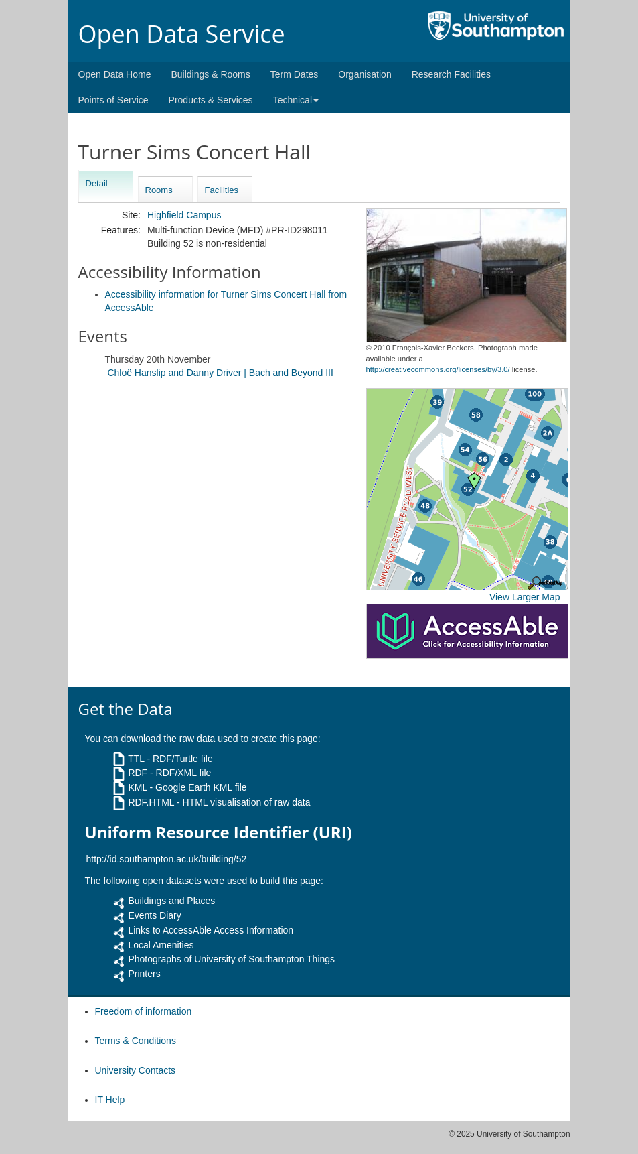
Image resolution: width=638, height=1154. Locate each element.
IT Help (110, 1099)
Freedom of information (143, 1011)
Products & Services (211, 99)
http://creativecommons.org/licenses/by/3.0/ (438, 369)
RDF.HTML (151, 802)
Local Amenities (160, 945)
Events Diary (154, 915)
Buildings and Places (171, 900)
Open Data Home (114, 74)
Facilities (222, 190)
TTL (136, 758)
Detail (97, 183)
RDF (137, 772)
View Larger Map (524, 597)
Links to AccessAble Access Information (210, 930)
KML (137, 787)
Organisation (364, 74)
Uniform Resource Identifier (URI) (218, 832)
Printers (144, 973)
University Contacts (135, 1070)
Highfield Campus (184, 215)
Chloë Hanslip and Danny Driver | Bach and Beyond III (220, 372)
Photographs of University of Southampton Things (231, 959)
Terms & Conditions (135, 1040)
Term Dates (294, 74)
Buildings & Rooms (210, 74)
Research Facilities (451, 74)
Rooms (159, 190)
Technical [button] (296, 99)
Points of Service (113, 99)
